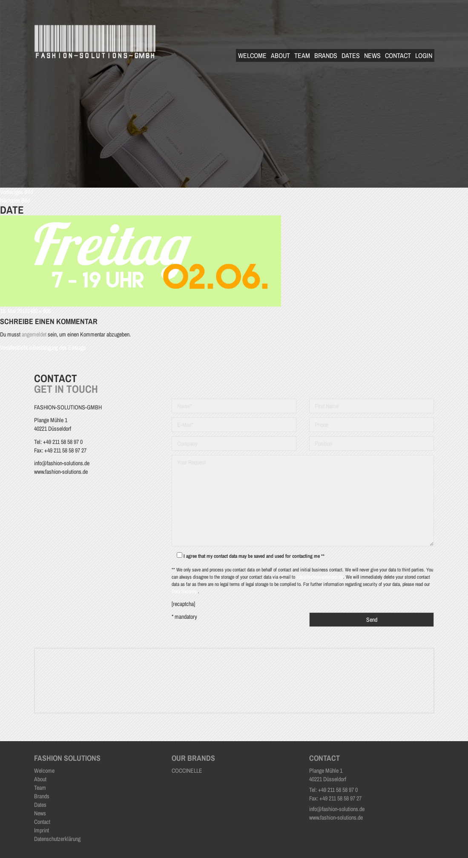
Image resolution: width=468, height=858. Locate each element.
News (372, 55)
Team (302, 55)
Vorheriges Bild (16, 192)
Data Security (185, 591)
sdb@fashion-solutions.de (319, 577)
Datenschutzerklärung (57, 839)
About (280, 55)
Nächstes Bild (15, 200)
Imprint (41, 830)
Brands (325, 55)
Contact (398, 55)
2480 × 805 (39, 311)
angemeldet (34, 334)
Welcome (252, 55)
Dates (351, 55)
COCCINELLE (187, 770)
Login (423, 55)
